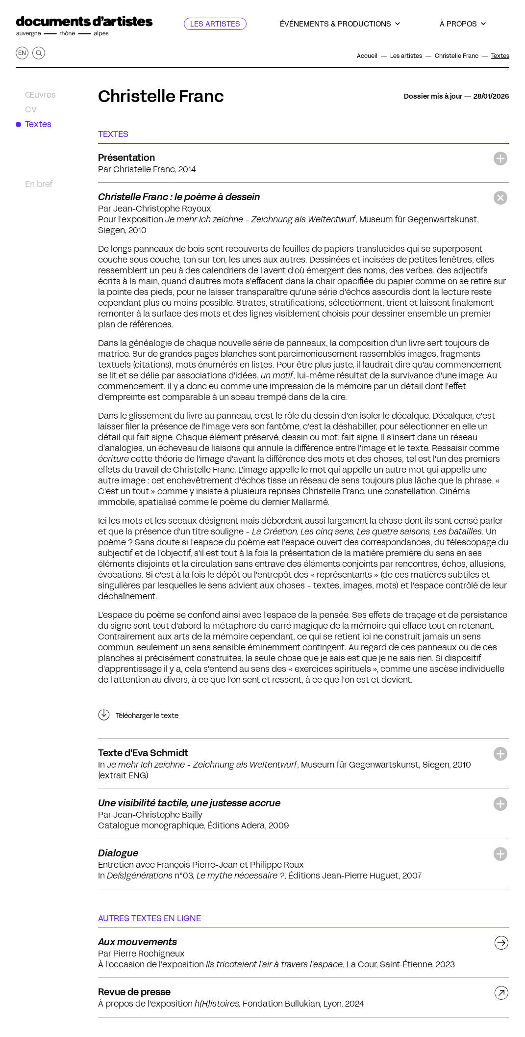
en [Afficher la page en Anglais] (22, 53)
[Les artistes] (215, 24)
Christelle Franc (161, 96)
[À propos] (462, 24)
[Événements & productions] (340, 24)
